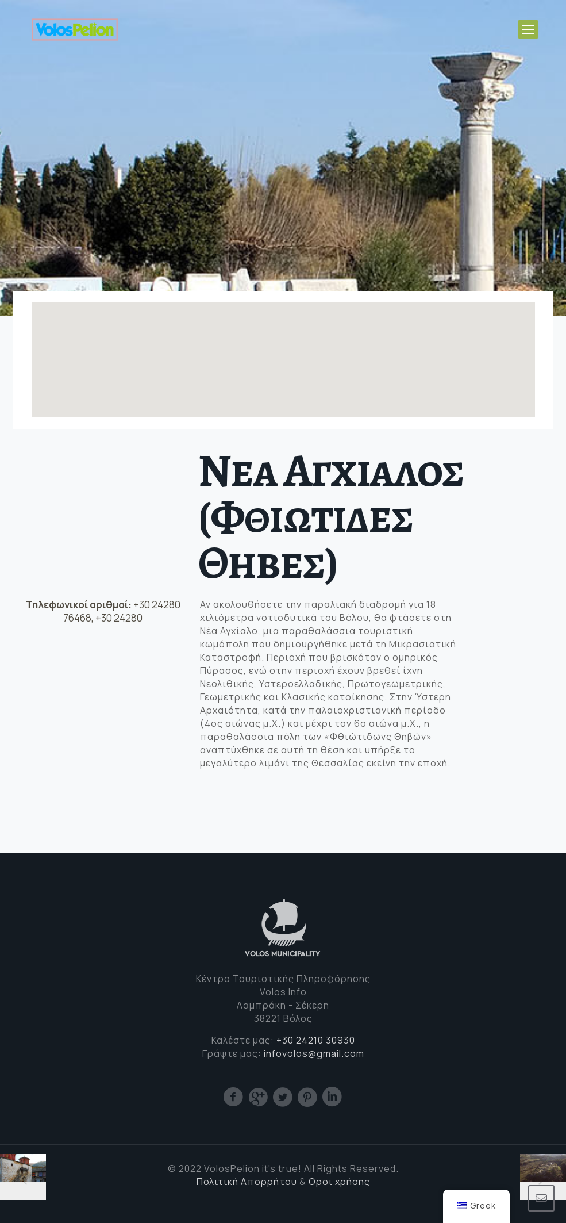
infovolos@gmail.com (314, 1053)
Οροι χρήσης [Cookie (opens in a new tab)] (339, 1181)
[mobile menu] (528, 29)
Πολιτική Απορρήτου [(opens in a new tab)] (247, 1181)
